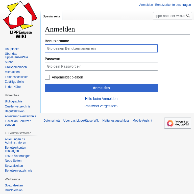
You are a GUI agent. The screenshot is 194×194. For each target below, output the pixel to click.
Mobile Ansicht (142, 120)
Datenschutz (51, 120)
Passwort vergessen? (101, 106)
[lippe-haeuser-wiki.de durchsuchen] (172, 15)
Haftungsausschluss (115, 120)
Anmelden (101, 88)
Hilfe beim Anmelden (101, 99)
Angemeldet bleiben (67, 77)
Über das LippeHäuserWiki (81, 120)
